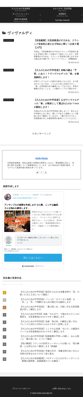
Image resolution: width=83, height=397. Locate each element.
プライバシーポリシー (21, 388)
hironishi (4, 284)
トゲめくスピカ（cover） (15, 284)
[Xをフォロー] (41, 172)
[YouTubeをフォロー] (45, 172)
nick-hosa (41, 158)
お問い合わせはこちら (62, 388)
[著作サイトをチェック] (37, 172)
